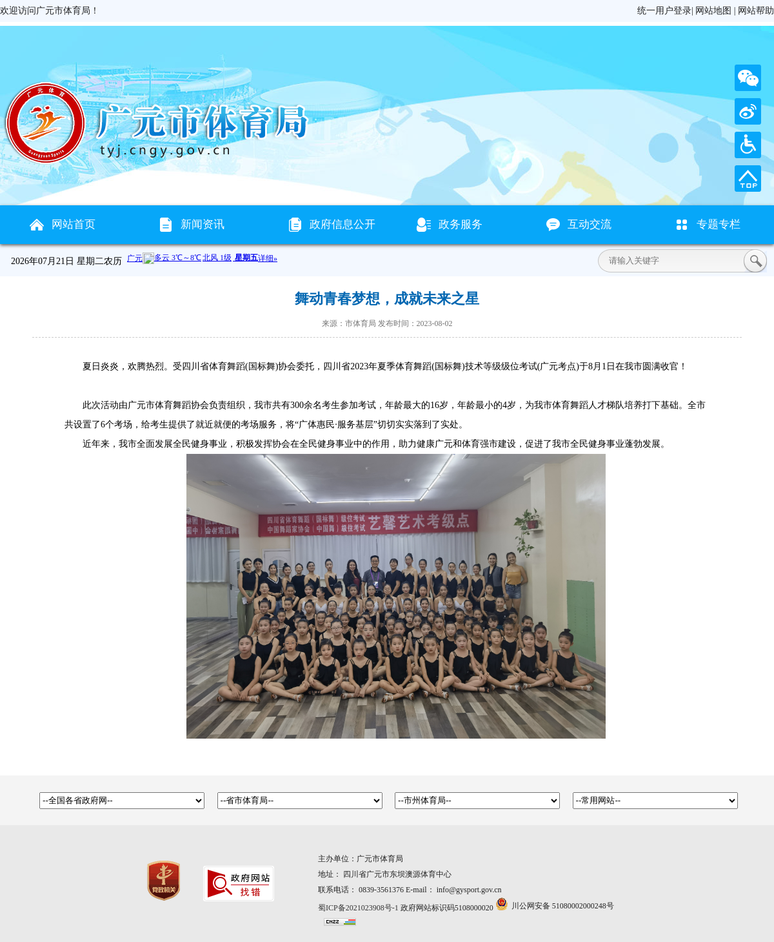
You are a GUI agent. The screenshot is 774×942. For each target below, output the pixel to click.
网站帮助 (756, 10)
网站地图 (713, 10)
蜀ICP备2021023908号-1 (358, 907)
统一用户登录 (664, 10)
